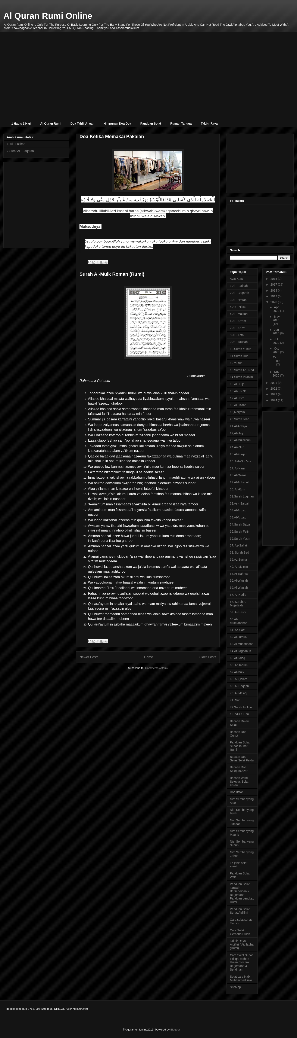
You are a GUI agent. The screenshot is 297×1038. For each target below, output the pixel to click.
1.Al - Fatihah (239, 285)
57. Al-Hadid (238, 594)
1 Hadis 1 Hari (21, 123)
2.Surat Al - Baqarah (20, 151)
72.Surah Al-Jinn (241, 707)
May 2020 (276, 318)
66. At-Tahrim (238, 665)
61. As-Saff (237, 630)
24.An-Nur (237, 447)
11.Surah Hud (239, 356)
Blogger (175, 1029)
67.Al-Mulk (237, 672)
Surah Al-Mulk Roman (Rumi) (111, 274)
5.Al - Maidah (238, 314)
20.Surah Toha (239, 419)
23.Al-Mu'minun (240, 440)
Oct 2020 (276, 350)
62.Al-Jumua (238, 637)
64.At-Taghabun (240, 651)
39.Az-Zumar (238, 559)
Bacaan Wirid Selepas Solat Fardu (239, 781)
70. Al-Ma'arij (238, 693)
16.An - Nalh (238, 391)
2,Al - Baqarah (239, 293)
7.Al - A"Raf (237, 328)
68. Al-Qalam (238, 679)
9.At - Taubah (239, 342)
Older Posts (207, 657)
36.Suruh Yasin (240, 538)
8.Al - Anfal (237, 335)
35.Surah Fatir (239, 531)
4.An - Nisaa (238, 306)
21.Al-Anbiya (238, 426)
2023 (274, 394)
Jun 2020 (276, 331)
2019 (274, 296)
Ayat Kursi (237, 278)
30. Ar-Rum (237, 489)
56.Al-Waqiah (239, 580)
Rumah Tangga (181, 123)
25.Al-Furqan (238, 454)
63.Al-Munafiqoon (241, 644)
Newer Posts (88, 657)
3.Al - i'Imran (238, 300)
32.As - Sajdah (240, 503)
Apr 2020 (276, 309)
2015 (274, 278)
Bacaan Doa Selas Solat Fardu (242, 758)
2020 (274, 302)
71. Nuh (235, 700)
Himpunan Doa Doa (117, 123)
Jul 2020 (276, 340)
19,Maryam (237, 412)
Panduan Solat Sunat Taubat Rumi (240, 746)
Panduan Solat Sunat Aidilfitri (240, 910)
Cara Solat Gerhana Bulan (240, 932)
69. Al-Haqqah (239, 686)
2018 (274, 290)
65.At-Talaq (237, 658)
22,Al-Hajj (236, 433)
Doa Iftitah (237, 792)
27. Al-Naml (237, 468)
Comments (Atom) (156, 668)
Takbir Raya (209, 123)
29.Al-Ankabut (239, 482)
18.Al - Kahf (238, 405)
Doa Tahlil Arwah (82, 123)
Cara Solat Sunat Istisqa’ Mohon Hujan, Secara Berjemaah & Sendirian (241, 962)
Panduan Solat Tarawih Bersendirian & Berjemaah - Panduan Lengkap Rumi (242, 893)
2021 (274, 382)
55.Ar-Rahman (239, 573)
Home (148, 657)
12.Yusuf (236, 363)
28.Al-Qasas (238, 475)
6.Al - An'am (238, 321)
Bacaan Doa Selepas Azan (239, 769)
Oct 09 (276, 359)
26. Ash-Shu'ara (240, 461)
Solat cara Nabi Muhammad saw (241, 978)
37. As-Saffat (238, 545)
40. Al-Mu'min (239, 566)
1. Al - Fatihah (16, 144)
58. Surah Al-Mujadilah (238, 603)
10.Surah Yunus (240, 349)
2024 (274, 400)
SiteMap (235, 987)
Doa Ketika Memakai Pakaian (111, 136)
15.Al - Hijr (237, 384)
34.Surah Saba (240, 524)
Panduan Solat (150, 123)
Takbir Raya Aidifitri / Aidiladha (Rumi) (242, 944)
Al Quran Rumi (50, 123)
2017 (274, 284)
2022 (274, 388)
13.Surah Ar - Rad (242, 370)
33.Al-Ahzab (238, 510)
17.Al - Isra (237, 398)
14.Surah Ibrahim (241, 377)
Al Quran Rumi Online (47, 16)
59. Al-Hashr (238, 612)
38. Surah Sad (239, 552)
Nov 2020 (276, 373)
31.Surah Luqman (242, 496)
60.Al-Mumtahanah (238, 621)
